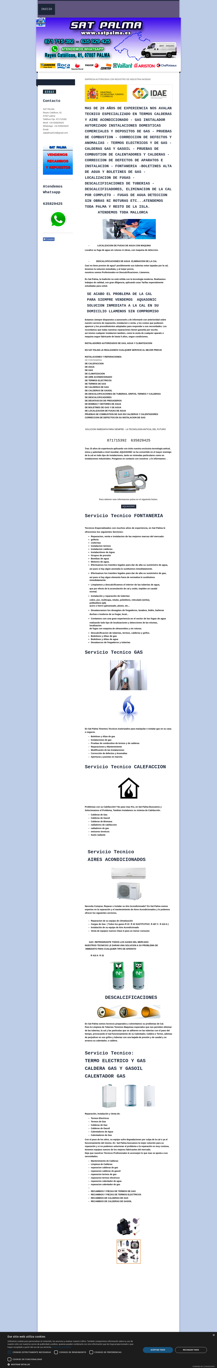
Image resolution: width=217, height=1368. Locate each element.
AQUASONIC (128, 506)
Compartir (49, 239)
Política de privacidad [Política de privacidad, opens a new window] (61, 1347)
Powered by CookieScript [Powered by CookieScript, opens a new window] (204, 1366)
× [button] (213, 1335)
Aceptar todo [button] (158, 1350)
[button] (73, 1364)
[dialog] (108, 1350)
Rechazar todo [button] (191, 1350)
